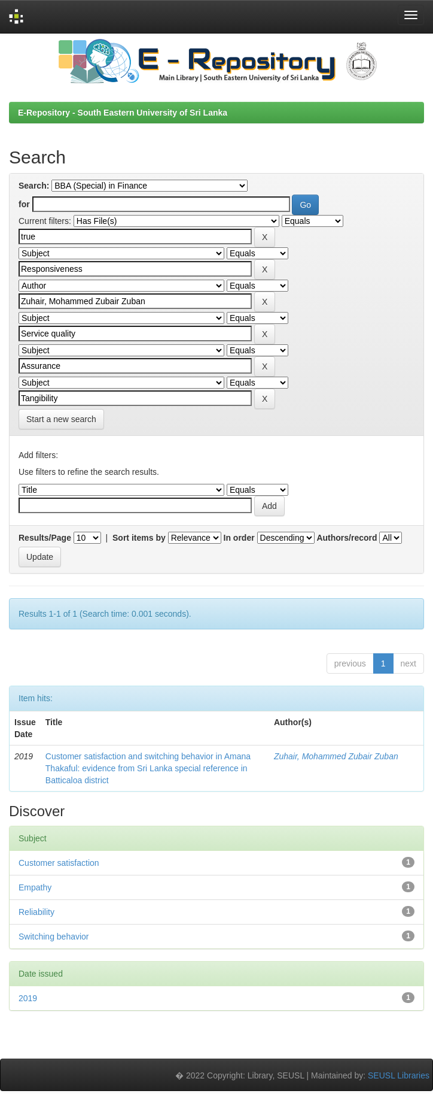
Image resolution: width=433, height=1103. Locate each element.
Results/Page (45, 538)
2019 (28, 998)
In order (239, 538)
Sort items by (139, 538)
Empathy (35, 887)
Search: (34, 185)
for (24, 204)
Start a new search (61, 419)
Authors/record (346, 538)
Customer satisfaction (59, 863)
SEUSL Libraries (398, 1075)
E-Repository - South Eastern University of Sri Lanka (122, 112)
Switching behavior (54, 936)
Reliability (36, 912)
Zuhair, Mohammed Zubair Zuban (336, 756)
